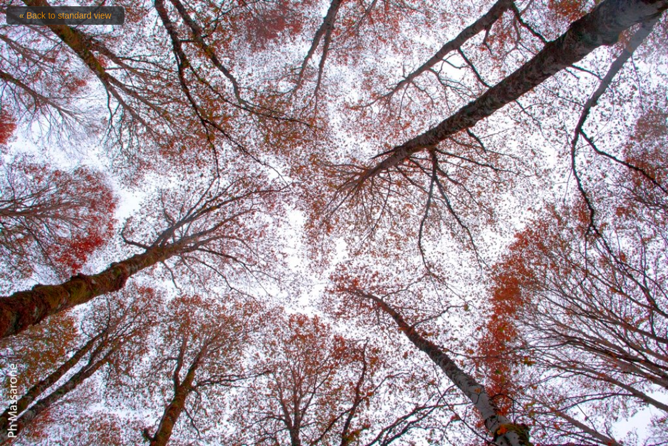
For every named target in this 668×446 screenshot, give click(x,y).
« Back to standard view (65, 15)
